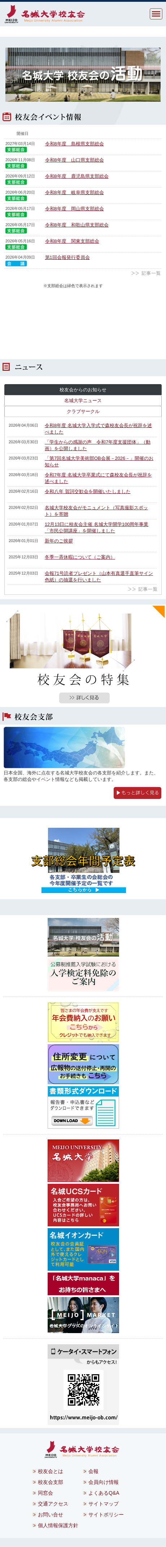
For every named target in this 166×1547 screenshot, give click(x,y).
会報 (93, 1471)
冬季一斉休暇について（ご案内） (80, 557)
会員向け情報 (103, 1482)
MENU (156, 13)
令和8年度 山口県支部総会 (74, 160)
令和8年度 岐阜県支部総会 (74, 192)
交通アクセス (53, 1504)
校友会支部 (50, 1482)
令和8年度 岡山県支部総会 (74, 208)
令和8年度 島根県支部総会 (74, 143)
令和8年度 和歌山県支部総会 (77, 225)
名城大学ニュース (83, 400)
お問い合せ (50, 1514)
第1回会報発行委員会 (67, 257)
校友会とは (50, 1471)
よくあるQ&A (103, 1493)
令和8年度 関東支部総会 (72, 241)
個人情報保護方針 (58, 1525)
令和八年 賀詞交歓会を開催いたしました (88, 491)
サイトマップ (103, 1504)
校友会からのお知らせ (83, 389)
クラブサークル (83, 411)
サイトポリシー (106, 1514)
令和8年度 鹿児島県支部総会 (77, 176)
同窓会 (45, 1493)
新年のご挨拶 (59, 541)
